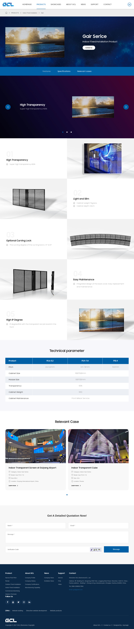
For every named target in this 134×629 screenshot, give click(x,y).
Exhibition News (49, 581)
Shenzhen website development (36, 610)
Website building (17, 610)
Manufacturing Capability (32, 587)
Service (60, 577)
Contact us (88, 48)
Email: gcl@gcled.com (76, 589)
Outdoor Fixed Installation (13, 584)
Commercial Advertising (12, 591)
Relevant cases (84, 71)
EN (129, 4)
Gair (42, 13)
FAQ (59, 581)
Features (47, 71)
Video (60, 584)
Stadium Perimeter (11, 594)
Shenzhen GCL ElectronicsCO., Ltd (79, 577)
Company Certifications (32, 584)
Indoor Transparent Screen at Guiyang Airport (32, 468)
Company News (49, 577)
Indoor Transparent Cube (84, 468)
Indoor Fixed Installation (30, 13)
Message (116, 549)
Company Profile (30, 577)
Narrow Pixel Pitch (10, 577)
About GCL (97, 625)
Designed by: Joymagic (121, 625)
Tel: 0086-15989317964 (76, 586)
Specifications (64, 71)
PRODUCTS (15, 13)
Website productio (56, 610)
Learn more (12, 485)
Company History (30, 581)
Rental (7, 581)
